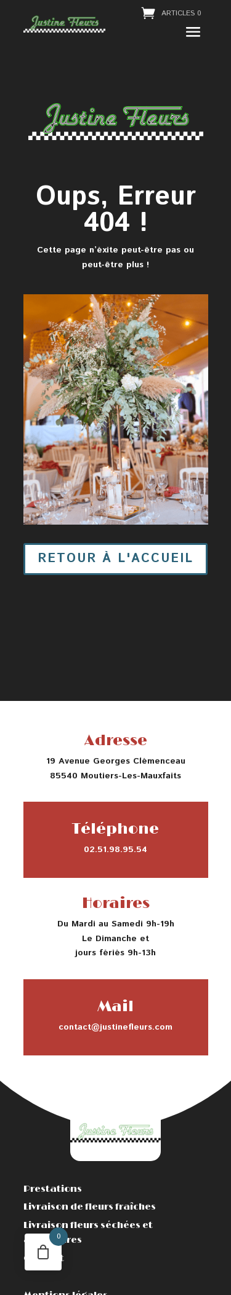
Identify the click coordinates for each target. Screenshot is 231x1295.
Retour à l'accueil (115, 559)
